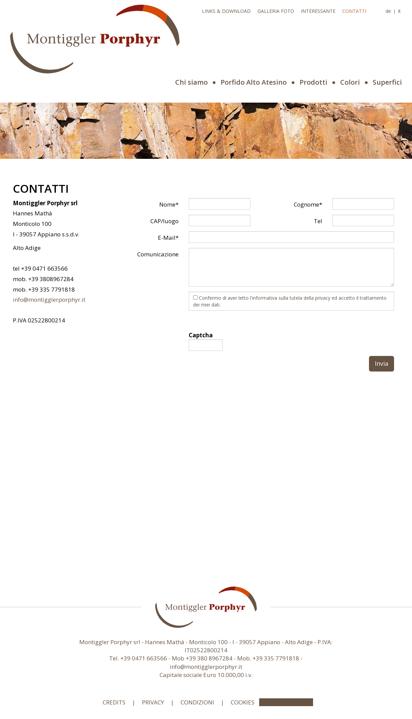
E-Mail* (168, 237)
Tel (318, 221)
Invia (381, 363)
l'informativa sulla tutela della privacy (290, 298)
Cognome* (308, 204)
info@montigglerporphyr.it (49, 299)
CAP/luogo (164, 221)
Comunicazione (158, 254)
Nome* (169, 204)
